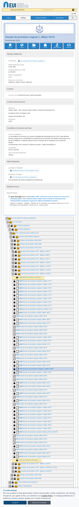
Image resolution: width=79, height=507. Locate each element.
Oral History (60, 18)
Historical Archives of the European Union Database (21, 4)
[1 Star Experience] (44, 10)
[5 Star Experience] (52, 10)
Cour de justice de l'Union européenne (31, 61)
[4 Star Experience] (50, 10)
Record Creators (41, 18)
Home (9, 18)
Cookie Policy (47, 496)
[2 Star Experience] (46, 10)
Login (73, 13)
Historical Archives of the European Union (24, 171)
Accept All (15, 502)
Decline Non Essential (39, 502)
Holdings (23, 18)
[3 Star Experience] (48, 10)
